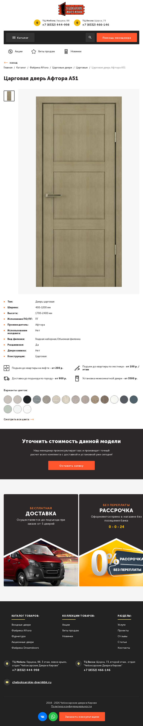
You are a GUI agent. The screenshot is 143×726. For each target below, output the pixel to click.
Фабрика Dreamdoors (25, 647)
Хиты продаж (70, 630)
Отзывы (122, 636)
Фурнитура (19, 636)
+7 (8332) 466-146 (95, 24)
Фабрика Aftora (39, 67)
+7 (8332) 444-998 (55, 24)
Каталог (21, 67)
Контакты (124, 647)
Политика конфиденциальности (71, 706)
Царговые (82, 67)
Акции (66, 624)
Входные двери (21, 624)
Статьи (122, 642)
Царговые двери (62, 67)
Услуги (121, 624)
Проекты (123, 630)
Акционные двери (23, 642)
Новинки (67, 636)
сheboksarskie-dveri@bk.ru (31, 682)
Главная (8, 67)
